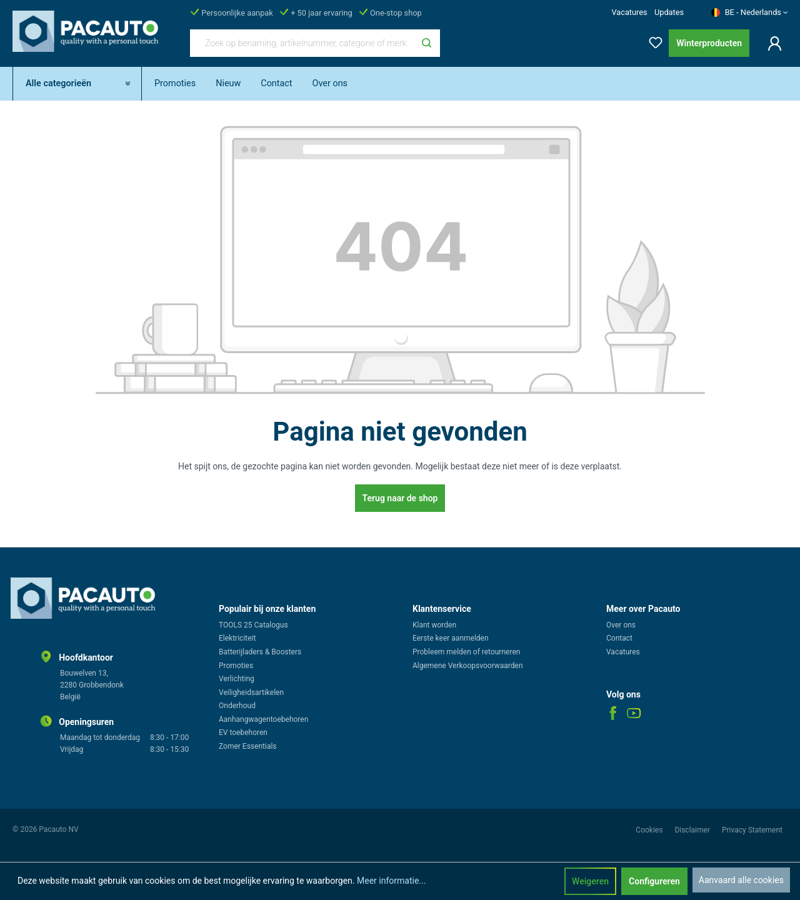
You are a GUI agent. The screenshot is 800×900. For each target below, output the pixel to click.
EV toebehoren (243, 732)
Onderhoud (237, 705)
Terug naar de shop (400, 498)
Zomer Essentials (248, 746)
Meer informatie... (391, 881)
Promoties (236, 665)
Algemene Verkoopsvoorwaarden (467, 665)
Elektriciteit (237, 638)
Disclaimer (693, 830)
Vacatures (629, 12)
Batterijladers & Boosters (260, 652)
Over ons (621, 625)
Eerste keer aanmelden (450, 638)
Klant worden (434, 625)
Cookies (650, 830)
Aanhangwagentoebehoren (263, 719)
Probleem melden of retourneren (466, 652)
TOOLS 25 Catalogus (253, 625)
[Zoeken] (426, 43)
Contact (619, 638)
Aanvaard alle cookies (741, 880)
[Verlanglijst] (652, 40)
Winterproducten (709, 43)
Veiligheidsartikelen (251, 692)
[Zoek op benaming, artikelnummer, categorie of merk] (302, 43)
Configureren (654, 881)
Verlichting (236, 678)
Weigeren (590, 881)
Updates (669, 12)
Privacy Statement (752, 830)
